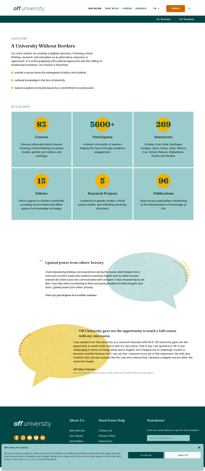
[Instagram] (23, 437)
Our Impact (76, 435)
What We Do (112, 8)
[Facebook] (16, 437)
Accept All (146, 455)
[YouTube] (29, 437)
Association (76, 441)
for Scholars (163, 19)
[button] (199, 447)
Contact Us (105, 430)
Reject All (183, 455)
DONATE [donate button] (175, 8)
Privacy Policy (29, 459)
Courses (127, 8)
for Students (186, 19)
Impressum (105, 441)
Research (141, 8)
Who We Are (95, 8)
